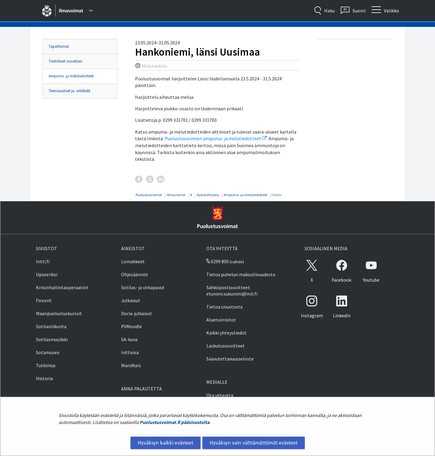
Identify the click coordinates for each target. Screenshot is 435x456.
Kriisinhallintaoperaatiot (62, 287)
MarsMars (131, 365)
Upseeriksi (46, 274)
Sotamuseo (48, 352)
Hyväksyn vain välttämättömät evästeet (254, 443)
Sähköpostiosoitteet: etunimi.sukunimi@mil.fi (231, 290)
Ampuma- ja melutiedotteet (71, 76)
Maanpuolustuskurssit (59, 313)
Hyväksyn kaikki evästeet (165, 443)
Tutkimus (46, 365)
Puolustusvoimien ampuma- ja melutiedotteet (216, 138)
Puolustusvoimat (148, 194)
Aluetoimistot (221, 320)
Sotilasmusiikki (52, 339)
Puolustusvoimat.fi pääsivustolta (174, 422)
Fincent (44, 300)
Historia (44, 378)
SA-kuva (129, 339)
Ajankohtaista (207, 194)
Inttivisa (130, 352)
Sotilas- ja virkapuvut (143, 287)
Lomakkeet (133, 261)
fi (191, 194)
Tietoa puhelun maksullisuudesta (240, 274)
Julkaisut (130, 300)
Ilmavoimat (175, 194)
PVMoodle (131, 326)
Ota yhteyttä (219, 395)
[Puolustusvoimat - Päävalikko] (75, 11)
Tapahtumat (59, 46)
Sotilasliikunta (51, 326)
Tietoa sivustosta (224, 307)
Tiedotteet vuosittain (65, 61)
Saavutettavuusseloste (230, 359)
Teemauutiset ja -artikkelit (69, 90)
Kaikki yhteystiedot (226, 333)
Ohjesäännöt (134, 274)
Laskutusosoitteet (225, 346)
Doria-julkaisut (136, 313)
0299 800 (217, 261)
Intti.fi (43, 261)
